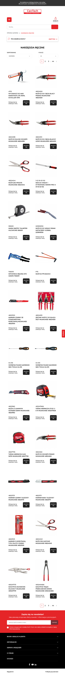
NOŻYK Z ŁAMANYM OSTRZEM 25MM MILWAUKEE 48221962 (18, 411)
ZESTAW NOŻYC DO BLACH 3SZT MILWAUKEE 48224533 (45, 318)
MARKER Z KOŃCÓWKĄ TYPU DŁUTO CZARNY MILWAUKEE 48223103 (16, 543)
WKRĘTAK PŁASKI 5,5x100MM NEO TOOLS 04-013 (46, 366)
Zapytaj (53, 39)
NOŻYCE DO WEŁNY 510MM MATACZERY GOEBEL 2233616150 (45, 230)
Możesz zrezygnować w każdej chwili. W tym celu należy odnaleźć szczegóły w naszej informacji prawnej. (33, 628)
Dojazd (10, 658)
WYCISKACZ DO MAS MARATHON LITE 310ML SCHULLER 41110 (16, 96)
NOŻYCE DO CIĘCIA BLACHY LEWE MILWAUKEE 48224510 (46, 140)
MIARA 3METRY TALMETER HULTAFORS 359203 (17, 229)
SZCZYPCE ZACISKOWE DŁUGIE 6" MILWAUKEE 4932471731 (16, 589)
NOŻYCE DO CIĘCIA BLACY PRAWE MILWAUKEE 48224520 (45, 96)
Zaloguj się (55, 20)
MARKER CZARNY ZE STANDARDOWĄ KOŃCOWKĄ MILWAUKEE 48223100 (17, 320)
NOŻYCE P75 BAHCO (43, 274)
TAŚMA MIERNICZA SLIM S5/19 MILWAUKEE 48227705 (18, 455)
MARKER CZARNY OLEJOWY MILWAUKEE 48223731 (18, 499)
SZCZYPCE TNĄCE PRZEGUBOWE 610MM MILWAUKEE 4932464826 (45, 589)
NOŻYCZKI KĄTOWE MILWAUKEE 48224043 (44, 542)
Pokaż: (41, 52)
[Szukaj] (32, 27)
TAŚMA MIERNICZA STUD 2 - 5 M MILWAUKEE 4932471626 (46, 410)
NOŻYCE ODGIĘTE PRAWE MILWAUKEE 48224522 (45, 455)
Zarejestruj (55, 21)
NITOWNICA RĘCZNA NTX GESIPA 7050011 (17, 275)
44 (53, 61)
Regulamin (10, 671)
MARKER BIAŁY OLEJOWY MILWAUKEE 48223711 (45, 499)
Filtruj (63, 333)
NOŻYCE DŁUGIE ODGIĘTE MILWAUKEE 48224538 (17, 140)
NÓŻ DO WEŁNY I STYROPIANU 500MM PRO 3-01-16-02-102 (46, 185)
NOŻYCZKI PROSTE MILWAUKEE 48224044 (16, 184)
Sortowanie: (11, 52)
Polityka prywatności (51, 671)
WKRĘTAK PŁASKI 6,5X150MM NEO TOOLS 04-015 (18, 366)
